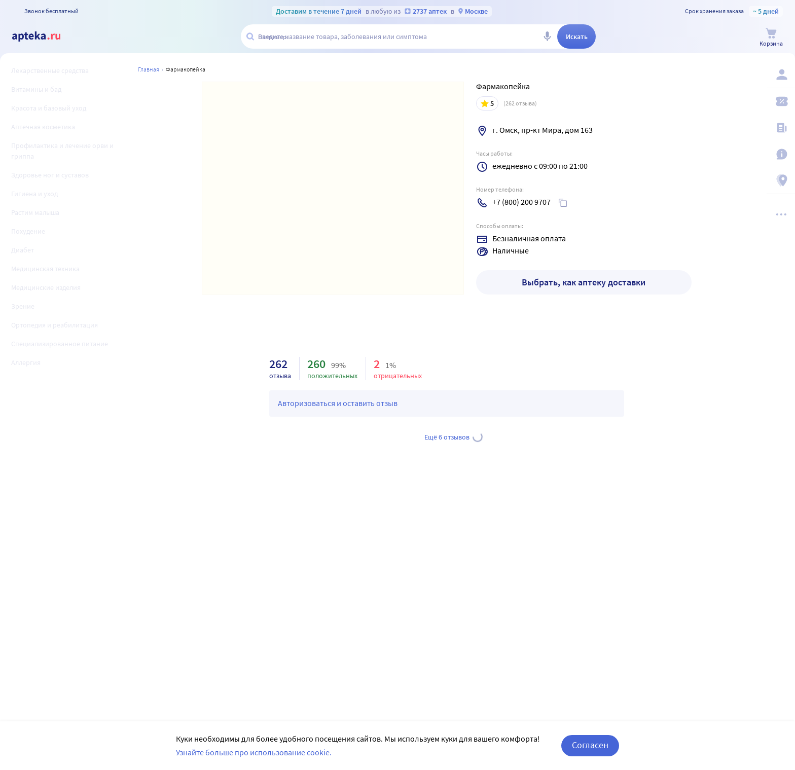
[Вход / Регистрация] (781, 74)
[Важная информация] (781, 154)
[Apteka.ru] (44, 36)
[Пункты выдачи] (781, 180)
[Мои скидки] (781, 101)
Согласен (590, 753)
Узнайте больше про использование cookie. (254, 760)
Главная (148, 69)
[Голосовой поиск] (547, 36)
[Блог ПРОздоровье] (781, 128)
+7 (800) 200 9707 (521, 202)
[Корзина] (771, 37)
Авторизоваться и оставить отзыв (337, 403)
